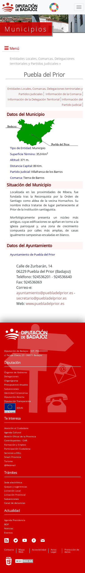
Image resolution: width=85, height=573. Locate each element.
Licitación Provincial (15, 494)
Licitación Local (12, 490)
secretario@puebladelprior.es (41, 298)
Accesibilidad (39, 549)
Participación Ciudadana (17, 448)
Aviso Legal (53, 550)
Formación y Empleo (15, 444)
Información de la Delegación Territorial (34, 99)
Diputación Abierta (14, 396)
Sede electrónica (13, 482)
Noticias (8, 528)
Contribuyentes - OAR (15, 440)
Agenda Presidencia (14, 520)
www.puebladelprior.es (45, 303)
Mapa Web (22, 550)
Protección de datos (71, 550)
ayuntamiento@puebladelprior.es (44, 292)
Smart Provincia (12, 456)
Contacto (9, 549)
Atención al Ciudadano (16, 428)
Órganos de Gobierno (15, 372)
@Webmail (10, 465)
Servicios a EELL (12, 452)
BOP (6, 524)
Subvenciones (11, 388)
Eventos (8, 532)
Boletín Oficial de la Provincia (20, 436)
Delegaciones (11, 376)
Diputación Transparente (17, 401)
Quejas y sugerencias (15, 486)
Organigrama (11, 380)
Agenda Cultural (12, 432)
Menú (14, 48)
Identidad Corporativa (16, 392)
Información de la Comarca (63, 94)
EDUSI (13, 407)
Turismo (8, 461)
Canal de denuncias (14, 502)
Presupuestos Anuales (16, 384)
